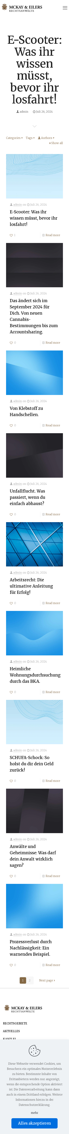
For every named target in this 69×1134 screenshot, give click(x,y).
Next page (47, 980)
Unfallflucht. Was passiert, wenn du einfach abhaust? (27, 497)
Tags (30, 138)
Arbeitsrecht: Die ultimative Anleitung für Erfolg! (31, 586)
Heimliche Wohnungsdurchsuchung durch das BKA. (35, 675)
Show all (56, 143)
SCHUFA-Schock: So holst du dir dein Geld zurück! (32, 764)
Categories (14, 138)
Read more (53, 235)
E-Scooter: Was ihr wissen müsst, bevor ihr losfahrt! (33, 218)
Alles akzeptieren (34, 1123)
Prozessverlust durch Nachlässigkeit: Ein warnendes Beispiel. (31, 948)
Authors (46, 138)
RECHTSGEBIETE (15, 1023)
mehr (34, 1113)
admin (24, 111)
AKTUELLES (11, 1031)
